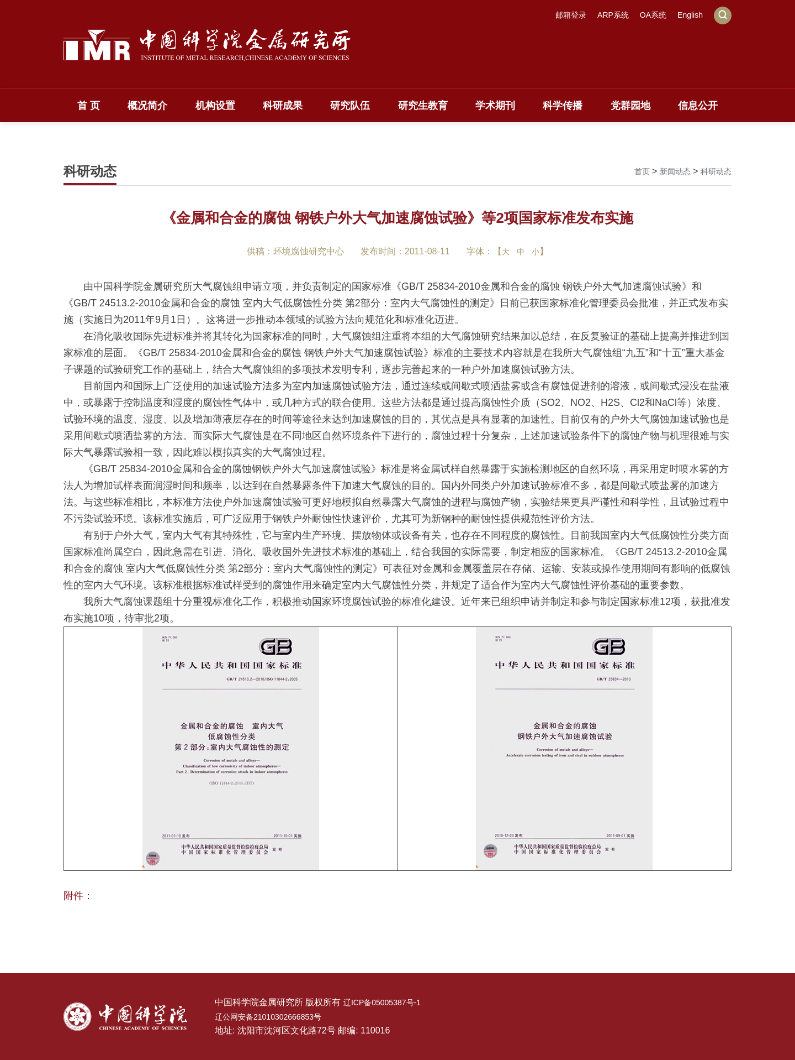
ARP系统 (603, 15)
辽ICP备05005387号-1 (387, 1002)
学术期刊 (495, 105)
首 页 (88, 105)
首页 (632, 171)
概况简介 (147, 105)
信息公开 (698, 105)
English (688, 15)
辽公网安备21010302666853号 (276, 1016)
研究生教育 (423, 105)
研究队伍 (350, 105)
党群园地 (630, 105)
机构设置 (215, 105)
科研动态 (714, 171)
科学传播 (562, 105)
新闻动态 (668, 171)
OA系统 (647, 15)
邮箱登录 (556, 15)
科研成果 (283, 105)
